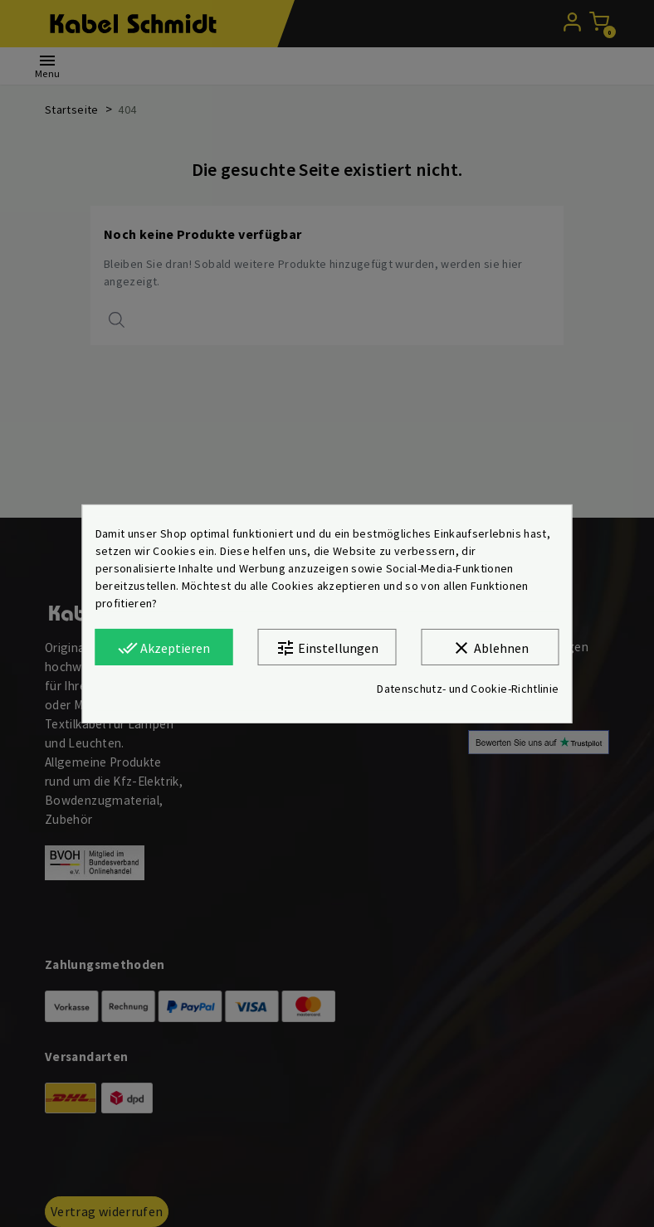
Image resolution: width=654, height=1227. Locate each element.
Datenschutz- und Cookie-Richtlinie (468, 688)
